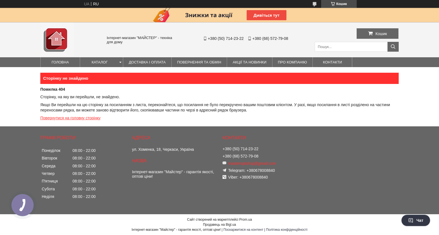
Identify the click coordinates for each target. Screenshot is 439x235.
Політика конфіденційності (286, 230)
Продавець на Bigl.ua (219, 225)
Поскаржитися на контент (243, 230)
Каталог (100, 62)
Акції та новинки (249, 62)
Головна (60, 62)
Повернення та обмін (199, 62)
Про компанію (292, 62)
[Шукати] (393, 47)
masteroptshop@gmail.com (252, 163)
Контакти (332, 62)
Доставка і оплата (147, 62)
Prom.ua (245, 220)
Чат (415, 220)
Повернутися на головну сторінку (70, 118)
